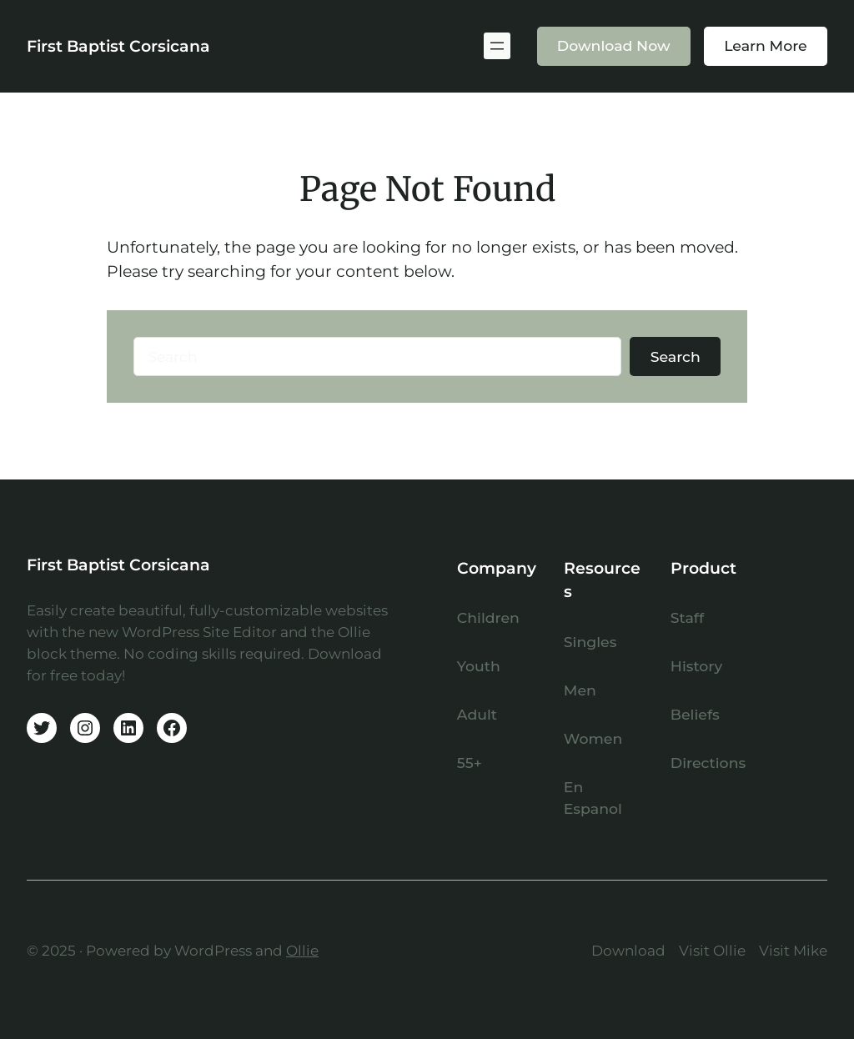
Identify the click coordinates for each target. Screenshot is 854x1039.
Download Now (614, 45)
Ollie (302, 950)
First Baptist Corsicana (118, 46)
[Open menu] (497, 46)
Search (676, 356)
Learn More (765, 45)
